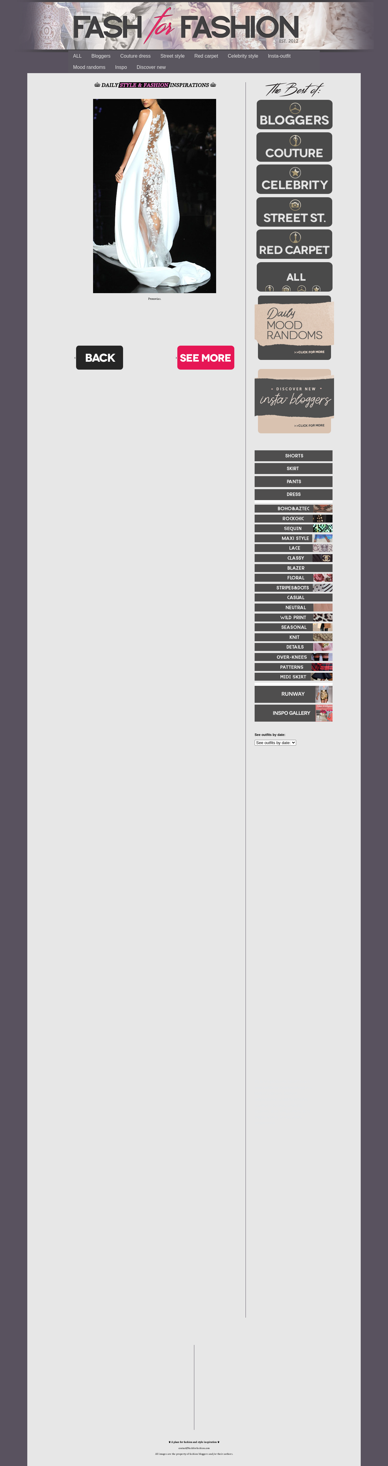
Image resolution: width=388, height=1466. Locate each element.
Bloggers (100, 56)
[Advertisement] (291, 816)
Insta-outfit (279, 56)
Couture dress (135, 56)
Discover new (151, 67)
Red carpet (206, 56)
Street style (172, 56)
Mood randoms (89, 67)
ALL (77, 56)
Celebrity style (243, 56)
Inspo (121, 67)
